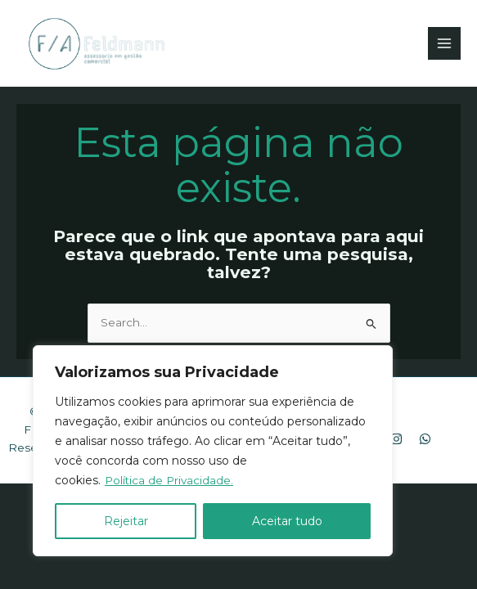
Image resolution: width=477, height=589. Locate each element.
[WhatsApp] (425, 440)
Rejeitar (126, 521)
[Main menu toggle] (444, 44)
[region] (213, 450)
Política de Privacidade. (170, 480)
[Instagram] (396, 440)
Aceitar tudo (287, 521)
